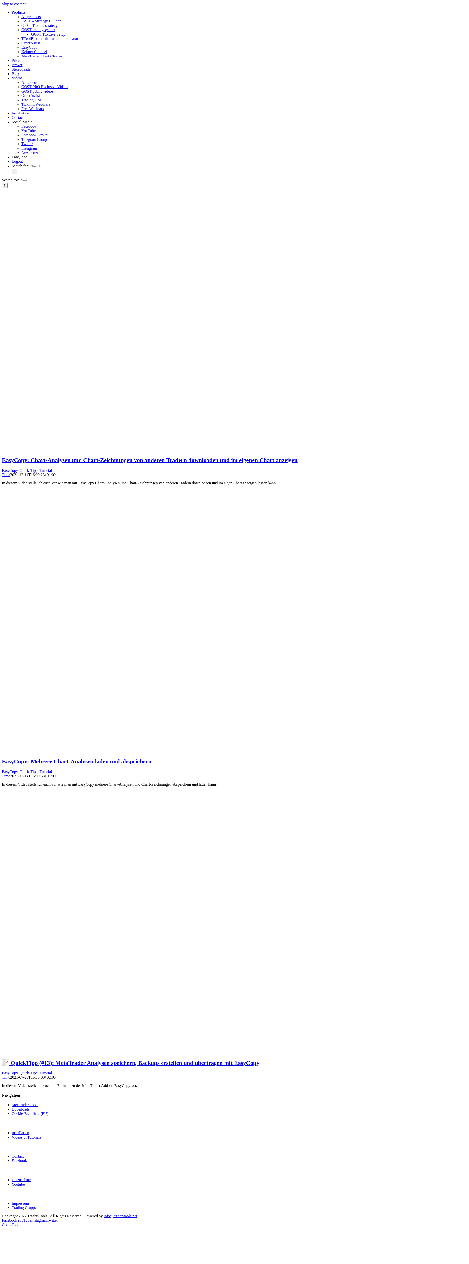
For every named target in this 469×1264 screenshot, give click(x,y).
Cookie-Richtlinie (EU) (30, 1114)
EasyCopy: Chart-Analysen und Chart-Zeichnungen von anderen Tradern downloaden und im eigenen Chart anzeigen (150, 460)
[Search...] (51, 166)
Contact (18, 1156)
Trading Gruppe (24, 1208)
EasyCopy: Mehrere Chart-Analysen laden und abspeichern (76, 761)
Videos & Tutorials (26, 1137)
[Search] (14, 171)
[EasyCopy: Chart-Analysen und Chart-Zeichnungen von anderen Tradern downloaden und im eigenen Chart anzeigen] (235, 450)
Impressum (20, 1203)
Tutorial (46, 470)
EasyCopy (10, 470)
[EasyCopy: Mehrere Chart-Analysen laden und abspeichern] (235, 751)
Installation (20, 1133)
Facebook (19, 1161)
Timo (6, 475)
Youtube (18, 1184)
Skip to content (14, 4)
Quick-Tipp (29, 470)
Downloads (20, 1109)
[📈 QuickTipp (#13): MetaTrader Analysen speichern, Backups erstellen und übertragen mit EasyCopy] (235, 1052)
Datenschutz (21, 1180)
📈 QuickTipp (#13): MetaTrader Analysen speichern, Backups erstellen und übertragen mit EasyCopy (130, 1063)
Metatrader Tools (25, 1105)
